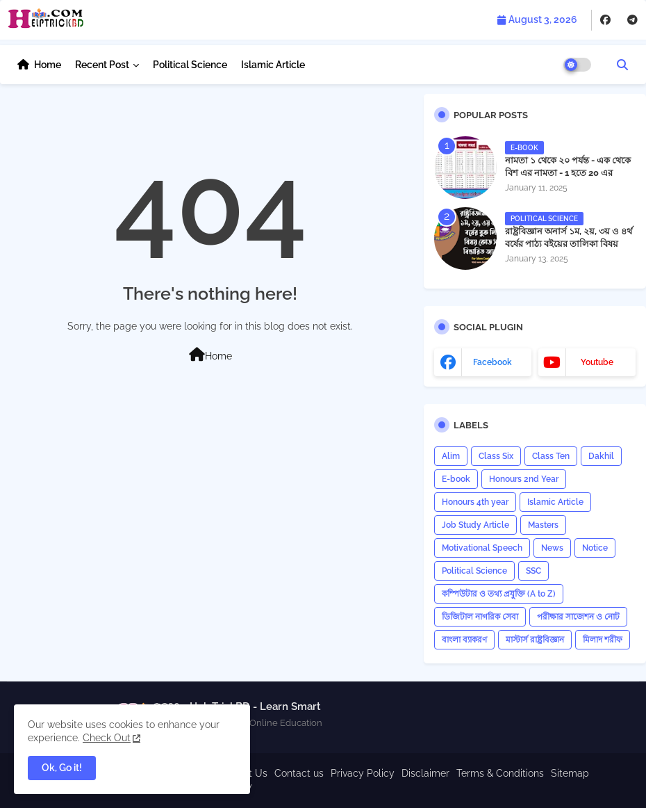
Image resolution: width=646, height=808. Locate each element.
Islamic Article (273, 64)
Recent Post (102, 64)
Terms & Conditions (500, 773)
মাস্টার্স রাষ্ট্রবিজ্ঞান (535, 640)
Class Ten (551, 456)
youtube (597, 362)
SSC (533, 571)
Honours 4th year (475, 502)
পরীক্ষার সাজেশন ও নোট (578, 617)
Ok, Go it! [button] (62, 767)
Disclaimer (425, 773)
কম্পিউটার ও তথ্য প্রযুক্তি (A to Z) (499, 594)
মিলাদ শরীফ (602, 640)
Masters (543, 525)
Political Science (190, 64)
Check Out (107, 737)
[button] (622, 65)
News (552, 548)
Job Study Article (475, 525)
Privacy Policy (363, 773)
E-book (456, 479)
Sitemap (570, 773)
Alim (451, 456)
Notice (595, 548)
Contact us (299, 773)
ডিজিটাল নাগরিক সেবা (480, 617)
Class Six (496, 456)
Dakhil (601, 456)
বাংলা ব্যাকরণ (464, 640)
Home (47, 64)
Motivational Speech (482, 548)
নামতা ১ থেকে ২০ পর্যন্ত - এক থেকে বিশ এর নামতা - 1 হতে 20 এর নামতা (568, 173)
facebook (492, 362)
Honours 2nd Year (523, 479)
